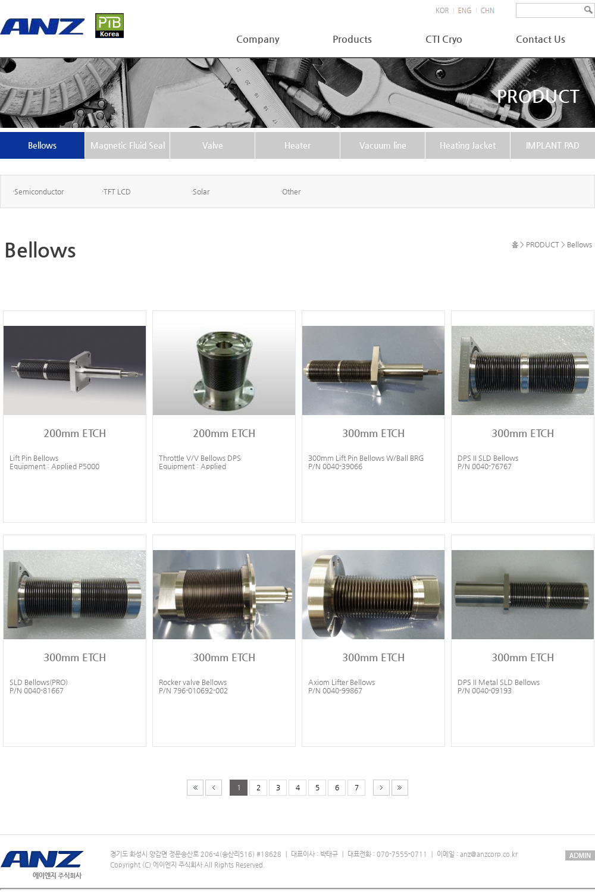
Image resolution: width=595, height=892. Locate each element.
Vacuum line (382, 145)
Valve (212, 145)
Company (257, 39)
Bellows (42, 145)
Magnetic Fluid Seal (127, 145)
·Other (290, 191)
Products (352, 39)
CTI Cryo (443, 39)
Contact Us (540, 39)
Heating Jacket (468, 145)
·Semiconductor (38, 191)
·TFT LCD (116, 191)
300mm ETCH (373, 433)
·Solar (200, 191)
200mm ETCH (74, 433)
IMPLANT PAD (553, 145)
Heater (297, 145)
